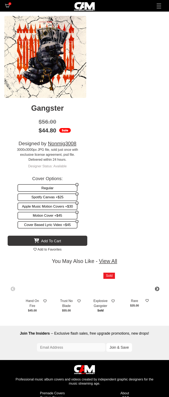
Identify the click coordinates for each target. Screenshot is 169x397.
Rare (135, 214)
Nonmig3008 (140, 59)
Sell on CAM (120, 319)
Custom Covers (51, 311)
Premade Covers (52, 306)
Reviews (123, 315)
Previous (14, 202)
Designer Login (70, 376)
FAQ (125, 311)
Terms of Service (97, 376)
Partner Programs (116, 324)
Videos (45, 324)
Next (155, 202)
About (125, 306)
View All (108, 175)
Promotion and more (55, 319)
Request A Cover (52, 315)
